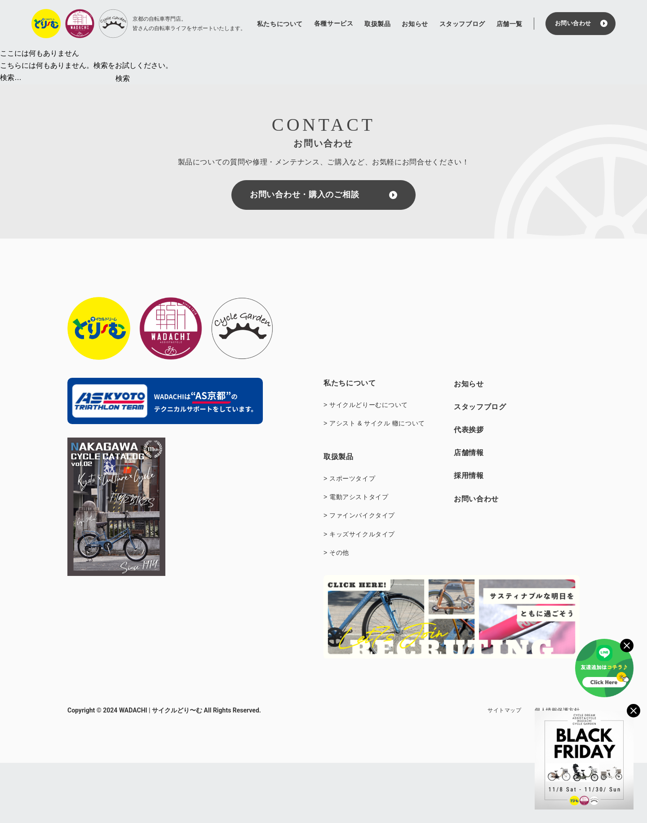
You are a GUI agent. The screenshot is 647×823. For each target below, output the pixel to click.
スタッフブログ (462, 23)
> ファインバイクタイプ (359, 515)
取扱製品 (377, 23)
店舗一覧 (509, 23)
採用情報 (469, 475)
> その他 (336, 552)
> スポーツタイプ (349, 478)
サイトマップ (504, 710)
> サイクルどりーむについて (366, 404)
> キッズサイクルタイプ (359, 534)
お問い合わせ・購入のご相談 (304, 194)
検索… (11, 77)
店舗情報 (469, 452)
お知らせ (415, 23)
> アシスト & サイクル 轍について (374, 423)
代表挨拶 (469, 430)
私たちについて (280, 23)
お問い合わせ (573, 23)
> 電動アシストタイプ (356, 496)
